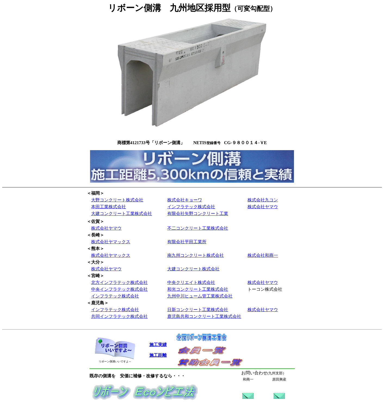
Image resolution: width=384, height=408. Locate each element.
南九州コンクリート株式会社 (195, 255)
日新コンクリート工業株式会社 (197, 309)
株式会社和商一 (262, 255)
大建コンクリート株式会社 (193, 269)
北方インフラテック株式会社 (119, 282)
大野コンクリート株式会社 (117, 200)
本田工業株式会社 (108, 206)
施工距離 (158, 355)
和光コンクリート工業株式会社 (197, 289)
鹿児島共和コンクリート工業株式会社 (204, 316)
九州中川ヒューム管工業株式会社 (200, 296)
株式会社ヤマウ (262, 206)
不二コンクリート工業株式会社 (197, 228)
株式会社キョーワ (184, 200)
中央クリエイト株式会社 (191, 282)
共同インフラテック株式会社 (119, 316)
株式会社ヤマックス (110, 241)
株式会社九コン (262, 200)
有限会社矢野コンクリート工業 (197, 213)
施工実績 (158, 344)
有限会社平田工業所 (186, 241)
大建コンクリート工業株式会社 (121, 213)
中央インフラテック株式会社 (119, 289)
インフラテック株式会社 (191, 206)
